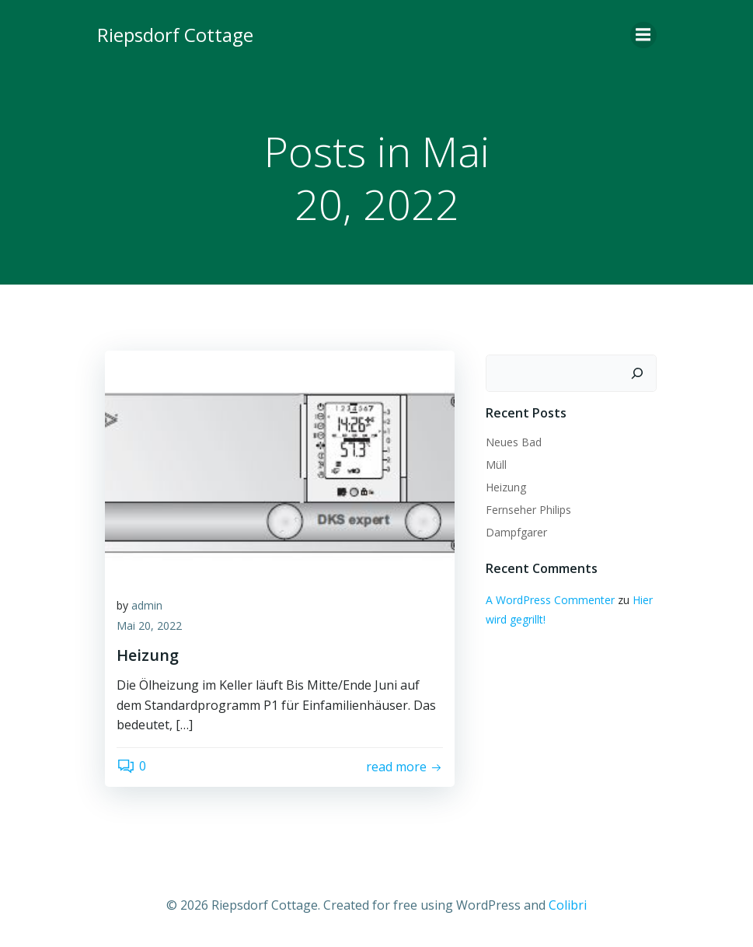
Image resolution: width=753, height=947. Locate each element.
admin (146, 605)
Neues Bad (514, 442)
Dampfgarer (516, 532)
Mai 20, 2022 (149, 625)
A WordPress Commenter (550, 599)
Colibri (568, 905)
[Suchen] (637, 373)
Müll (496, 464)
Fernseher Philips (528, 509)
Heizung (506, 487)
